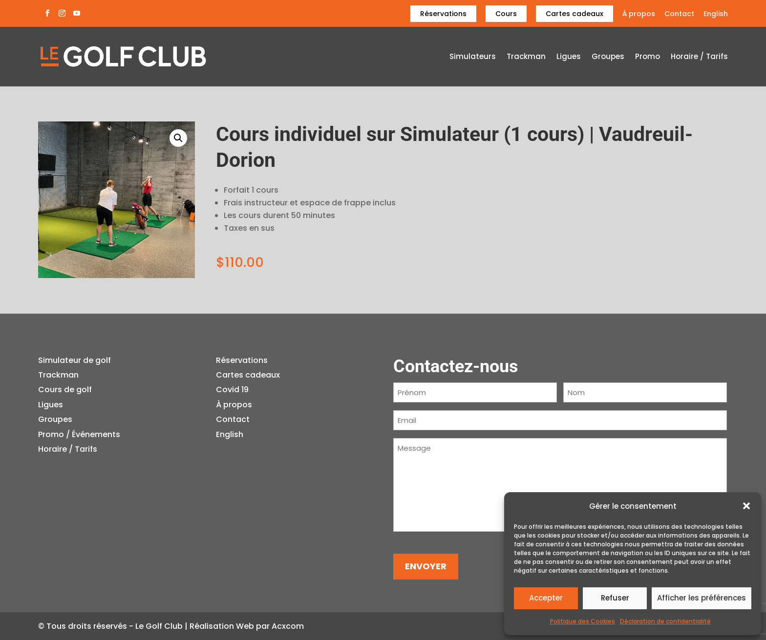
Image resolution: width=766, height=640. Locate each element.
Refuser (615, 598)
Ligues (568, 57)
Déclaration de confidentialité (665, 621)
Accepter (546, 598)
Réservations (443, 14)
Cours (506, 14)
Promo (647, 57)
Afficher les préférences (701, 598)
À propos (638, 14)
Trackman (526, 57)
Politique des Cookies (582, 621)
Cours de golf (65, 389)
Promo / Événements (79, 434)
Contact (679, 14)
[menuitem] (715, 16)
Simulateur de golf (74, 360)
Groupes (608, 57)
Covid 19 (232, 389)
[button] (746, 506)
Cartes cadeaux (574, 14)
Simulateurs (472, 57)
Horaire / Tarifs (699, 57)
